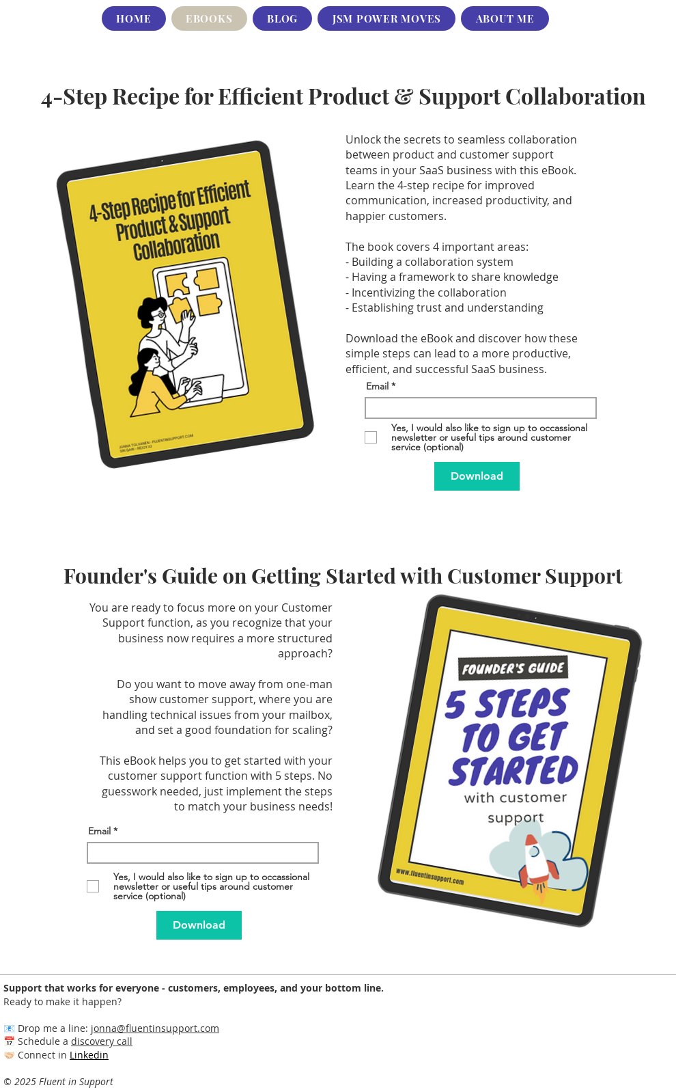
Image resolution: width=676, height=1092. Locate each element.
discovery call (101, 1041)
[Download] (477, 476)
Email (377, 386)
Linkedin (89, 1054)
